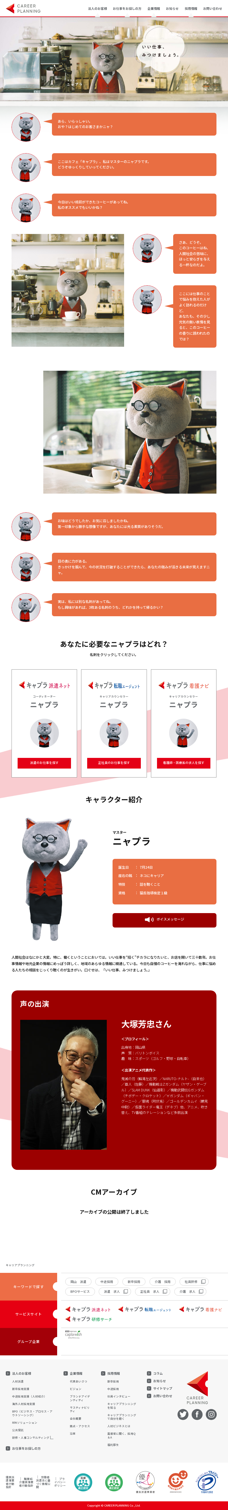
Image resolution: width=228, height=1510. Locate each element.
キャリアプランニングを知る (121, 1405)
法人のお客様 (21, 1373)
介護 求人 (187, 1291)
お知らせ (172, 8)
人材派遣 (18, 1381)
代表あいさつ (78, 1381)
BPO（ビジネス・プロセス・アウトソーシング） (32, 1413)
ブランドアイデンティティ (80, 1398)
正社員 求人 (149, 1291)
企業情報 (76, 1373)
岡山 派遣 (78, 1281)
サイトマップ (162, 1388)
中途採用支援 (29, 1396)
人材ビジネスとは (118, 1426)
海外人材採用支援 (23, 1404)
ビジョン (75, 1389)
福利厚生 (113, 1445)
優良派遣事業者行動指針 (10, 1482)
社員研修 (191, 1281)
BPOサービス (80, 1291)
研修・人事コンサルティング (30, 1438)
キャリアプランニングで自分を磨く (121, 1417)
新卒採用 (134, 1281)
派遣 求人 (112, 1291)
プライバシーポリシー (60, 1482)
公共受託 (18, 1430)
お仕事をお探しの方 (26, 1448)
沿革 (73, 1434)
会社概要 (75, 1419)
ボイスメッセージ (164, 919)
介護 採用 (163, 1281)
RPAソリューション (24, 1423)
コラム (158, 1373)
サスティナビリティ (80, 1409)
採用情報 (113, 1373)
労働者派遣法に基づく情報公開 (43, 1482)
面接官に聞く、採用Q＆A (121, 1435)
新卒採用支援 (20, 1389)
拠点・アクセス (80, 1426)
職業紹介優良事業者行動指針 (26, 1482)
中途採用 (106, 1281)
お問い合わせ (212, 8)
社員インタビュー (118, 1396)
